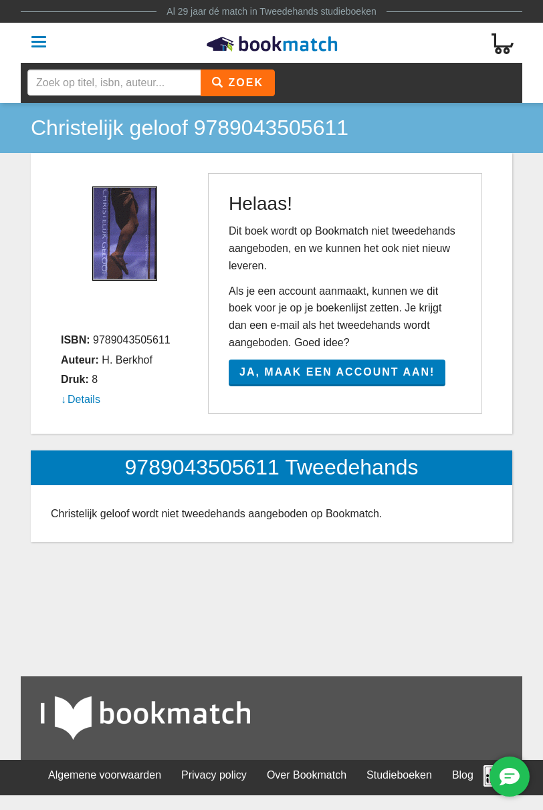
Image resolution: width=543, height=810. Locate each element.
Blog (462, 775)
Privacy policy (214, 775)
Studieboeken (399, 775)
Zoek (237, 82)
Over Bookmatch (306, 775)
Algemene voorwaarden (104, 775)
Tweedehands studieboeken (317, 11)
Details (84, 399)
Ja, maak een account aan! (337, 372)
